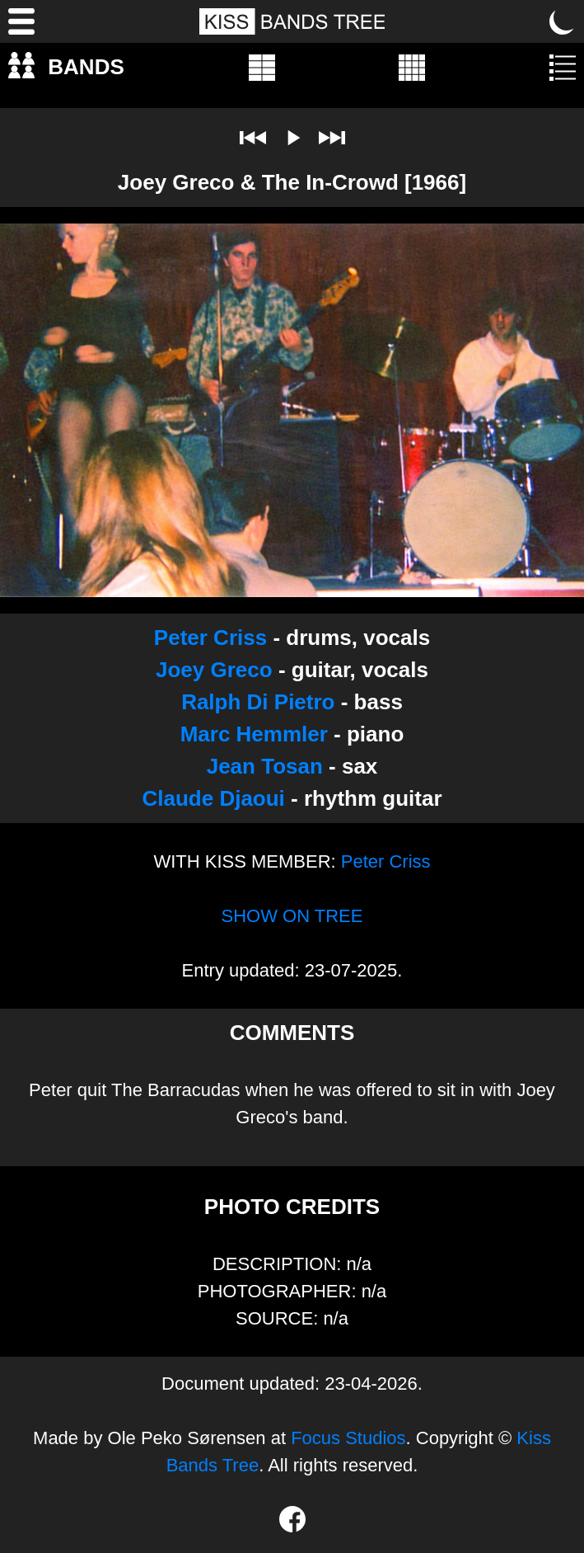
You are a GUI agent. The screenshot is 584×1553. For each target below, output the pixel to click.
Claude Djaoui (213, 798)
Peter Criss (210, 637)
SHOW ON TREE (292, 916)
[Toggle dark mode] (562, 21)
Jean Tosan (265, 766)
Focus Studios (348, 1438)
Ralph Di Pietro (257, 701)
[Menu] (21, 21)
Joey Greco (214, 669)
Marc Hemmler (254, 734)
